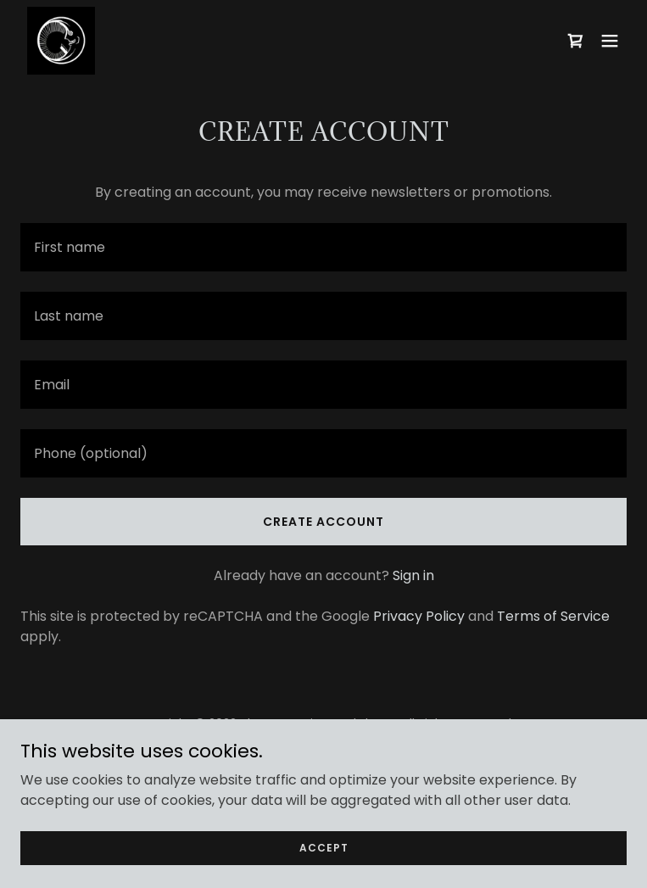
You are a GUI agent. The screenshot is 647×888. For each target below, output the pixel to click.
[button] (610, 41)
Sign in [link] (413, 575)
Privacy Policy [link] (419, 616)
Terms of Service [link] (553, 616)
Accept (324, 847)
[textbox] (323, 247)
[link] (61, 41)
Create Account (323, 521)
